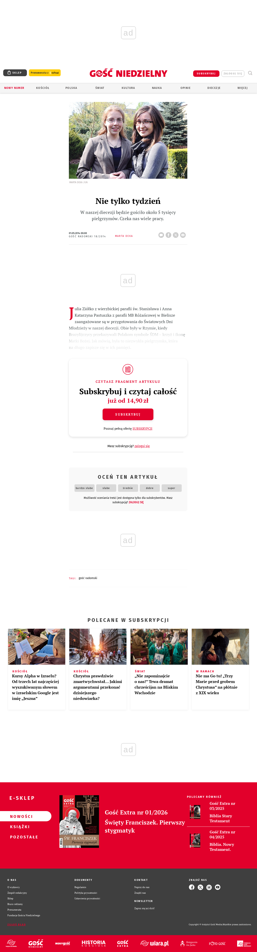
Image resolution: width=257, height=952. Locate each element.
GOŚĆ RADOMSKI (88, 578)
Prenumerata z (45, 73)
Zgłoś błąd (16, 924)
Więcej (243, 88)
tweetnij (176, 234)
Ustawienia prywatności (87, 898)
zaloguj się (233, 73)
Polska (71, 88)
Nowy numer (14, 88)
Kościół (43, 88)
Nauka (157, 88)
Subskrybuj (128, 414)
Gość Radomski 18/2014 (87, 236)
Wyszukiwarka (250, 73)
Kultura (128, 88)
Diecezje (213, 88)
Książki (19, 826)
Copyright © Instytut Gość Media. (206, 924)
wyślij (183, 234)
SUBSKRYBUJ (206, 73)
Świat (99, 88)
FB (169, 234)
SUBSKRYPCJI (142, 428)
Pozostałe (19, 837)
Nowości (19, 816)
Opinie (186, 88)
